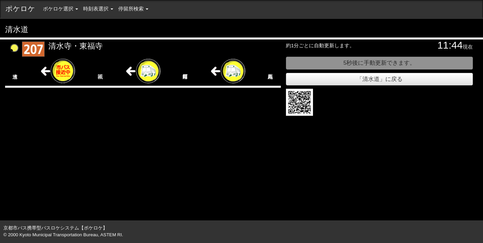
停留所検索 (133, 8)
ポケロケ (20, 8)
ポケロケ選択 (60, 8)
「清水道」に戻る (380, 79)
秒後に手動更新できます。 (379, 63)
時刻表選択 (98, 8)
